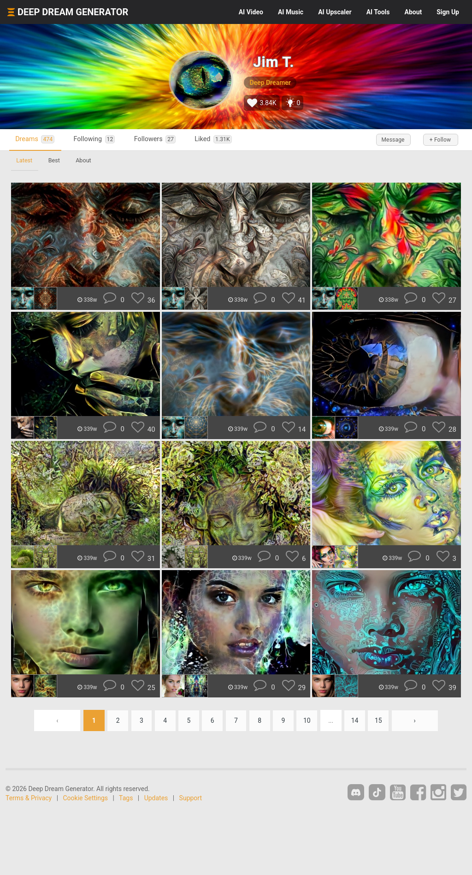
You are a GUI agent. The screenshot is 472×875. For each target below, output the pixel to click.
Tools (378, 12)
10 (309, 720)
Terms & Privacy (29, 798)
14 (357, 720)
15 (381, 720)
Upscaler (334, 12)
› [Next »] (418, 720)
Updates (156, 798)
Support (190, 798)
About (413, 12)
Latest (25, 160)
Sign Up (448, 12)
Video (251, 12)
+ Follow (438, 140)
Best (55, 160)
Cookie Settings (85, 798)
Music (290, 12)
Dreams (36, 139)
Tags (126, 798)
